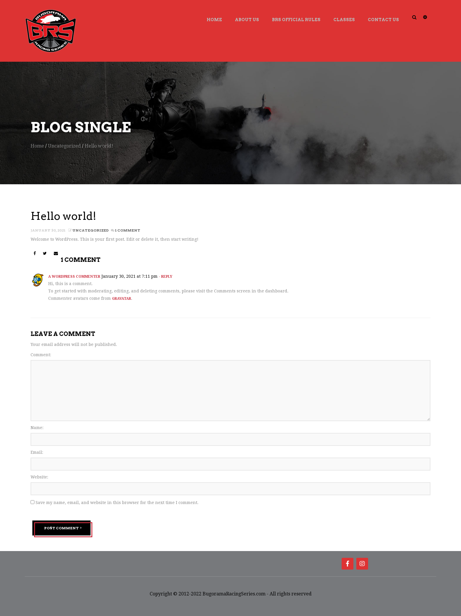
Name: (37, 427)
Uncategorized (64, 146)
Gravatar (121, 299)
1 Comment (127, 230)
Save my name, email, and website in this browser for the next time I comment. (117, 502)
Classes (344, 19)
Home (214, 19)
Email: (37, 452)
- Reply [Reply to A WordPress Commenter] (165, 276)
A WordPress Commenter (74, 276)
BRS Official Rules (296, 19)
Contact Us (383, 19)
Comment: (41, 354)
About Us (247, 19)
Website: (39, 477)
